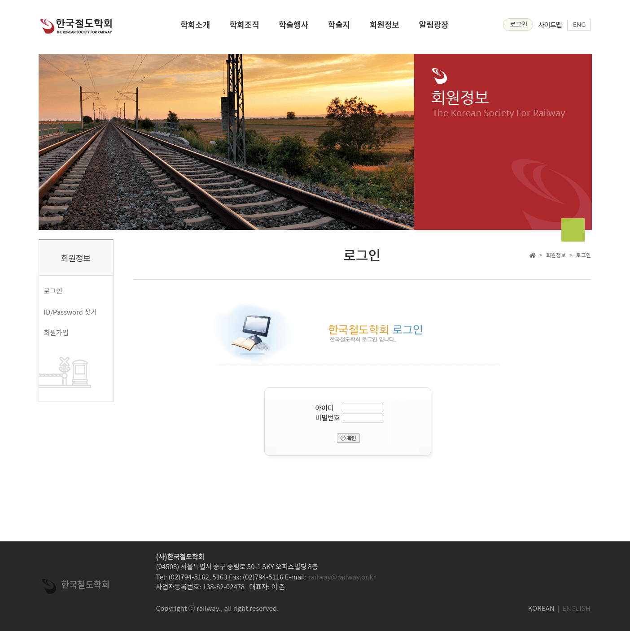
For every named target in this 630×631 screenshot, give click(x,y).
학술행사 (293, 27)
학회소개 (195, 27)
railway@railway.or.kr (342, 576)
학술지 (339, 27)
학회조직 (244, 27)
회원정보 (384, 27)
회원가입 (56, 332)
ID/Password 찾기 (70, 311)
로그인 (53, 290)
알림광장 (433, 27)
